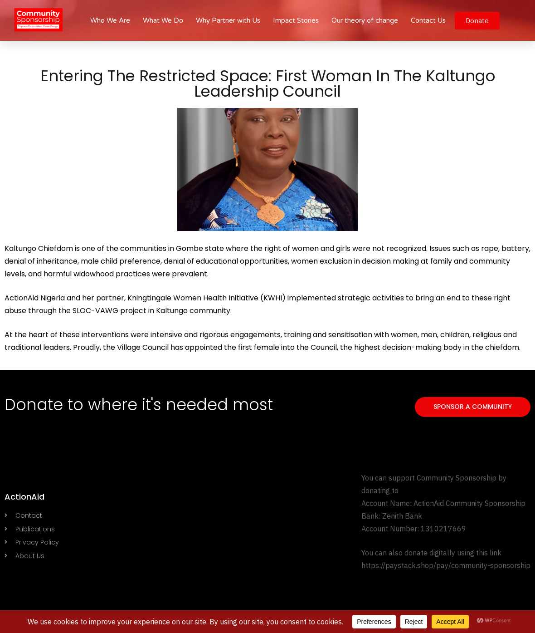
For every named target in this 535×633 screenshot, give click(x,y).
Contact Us (428, 20)
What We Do (163, 20)
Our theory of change (364, 20)
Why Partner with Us (228, 20)
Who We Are (110, 20)
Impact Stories (296, 20)
